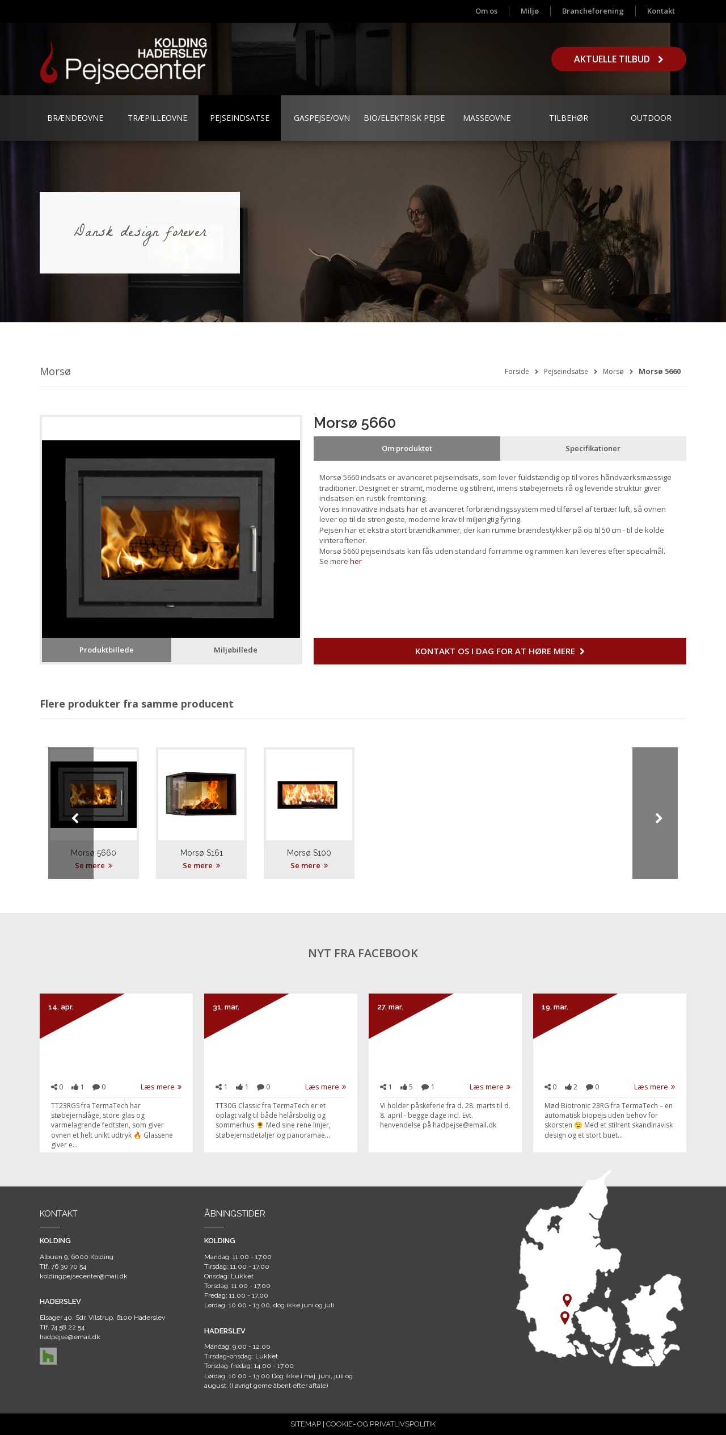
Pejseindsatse (239, 117)
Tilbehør (568, 117)
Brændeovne (75, 117)
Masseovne (486, 117)
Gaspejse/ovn (322, 117)
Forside (517, 371)
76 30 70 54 (68, 1266)
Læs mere (161, 1086)
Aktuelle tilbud (619, 59)
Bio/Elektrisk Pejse (404, 117)
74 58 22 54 (68, 1327)
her (356, 561)
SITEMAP (305, 1424)
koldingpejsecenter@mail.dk (84, 1276)
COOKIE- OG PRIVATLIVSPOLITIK (381, 1424)
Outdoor (651, 117)
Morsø (613, 371)
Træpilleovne (157, 117)
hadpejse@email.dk (70, 1337)
